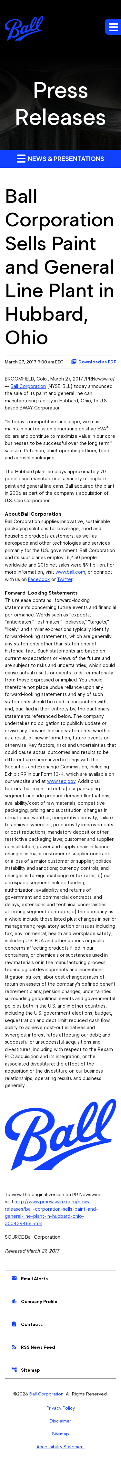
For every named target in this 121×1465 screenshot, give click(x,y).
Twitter (64, 579)
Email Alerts (29, 1278)
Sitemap (25, 1370)
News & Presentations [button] (60, 158)
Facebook (39, 579)
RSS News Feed (33, 1347)
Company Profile (34, 1301)
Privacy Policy (60, 1408)
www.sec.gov (61, 781)
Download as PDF (93, 361)
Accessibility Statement (60, 1446)
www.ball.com (70, 572)
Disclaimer (60, 1421)
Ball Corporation (28, 386)
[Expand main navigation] (113, 27)
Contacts (27, 1324)
